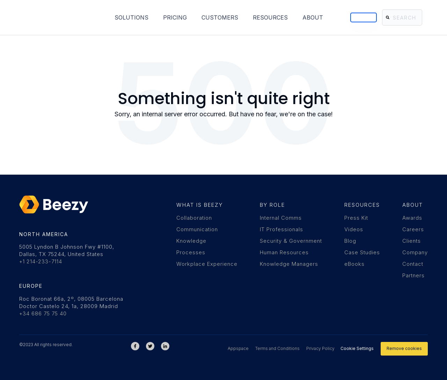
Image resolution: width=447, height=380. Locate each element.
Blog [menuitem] (350, 241)
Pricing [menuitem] (126, 16)
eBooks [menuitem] (354, 264)
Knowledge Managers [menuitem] (289, 264)
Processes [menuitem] (190, 252)
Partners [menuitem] (413, 275)
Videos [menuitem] (353, 229)
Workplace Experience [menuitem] (206, 264)
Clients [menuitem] (411, 241)
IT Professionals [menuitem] (281, 229)
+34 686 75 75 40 (43, 313)
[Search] (398, 17)
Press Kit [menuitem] (356, 217)
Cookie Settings (357, 348)
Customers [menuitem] (171, 16)
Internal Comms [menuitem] (281, 217)
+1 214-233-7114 (40, 261)
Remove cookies (404, 348)
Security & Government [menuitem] (291, 241)
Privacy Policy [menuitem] (320, 348)
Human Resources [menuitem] (284, 252)
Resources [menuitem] (221, 16)
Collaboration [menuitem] (194, 217)
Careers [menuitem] (413, 229)
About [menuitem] (264, 16)
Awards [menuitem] (412, 217)
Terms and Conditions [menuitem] (277, 348)
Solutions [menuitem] (83, 16)
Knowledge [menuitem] (191, 241)
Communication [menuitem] (197, 229)
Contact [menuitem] (412, 264)
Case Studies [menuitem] (362, 252)
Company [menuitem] (415, 252)
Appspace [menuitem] (238, 348)
